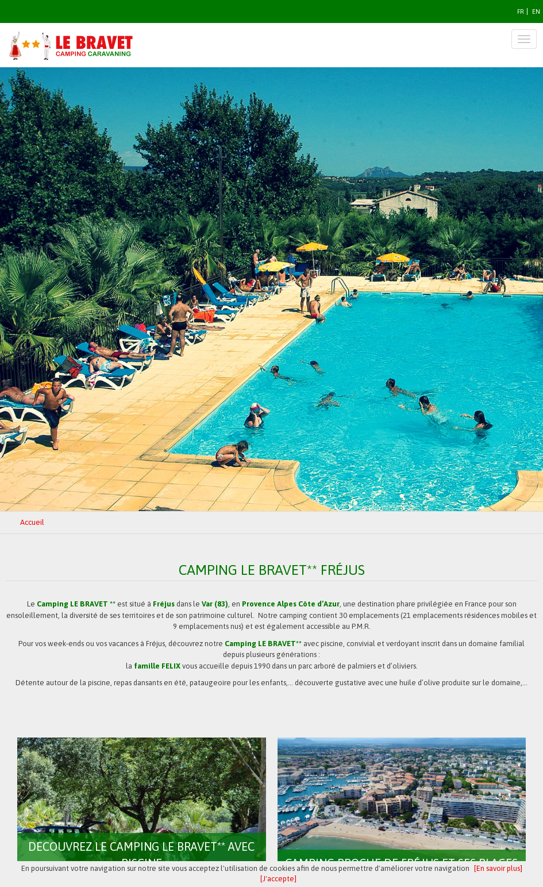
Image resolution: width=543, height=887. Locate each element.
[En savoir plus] (498, 868)
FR (520, 11)
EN (536, 11)
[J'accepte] (278, 878)
